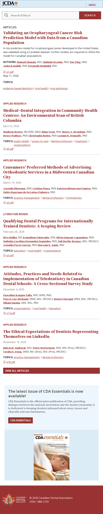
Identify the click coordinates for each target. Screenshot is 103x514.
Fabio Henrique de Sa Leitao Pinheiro (26, 192)
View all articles (17, 370)
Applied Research (14, 103)
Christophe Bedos (39, 135)
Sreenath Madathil (39, 66)
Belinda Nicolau (52, 62)
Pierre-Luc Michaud (15, 299)
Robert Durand (63, 299)
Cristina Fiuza (41, 188)
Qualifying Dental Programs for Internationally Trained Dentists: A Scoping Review (48, 223)
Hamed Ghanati (26, 62)
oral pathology (59, 88)
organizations (22, 145)
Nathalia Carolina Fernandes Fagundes (27, 241)
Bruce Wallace (12, 135)
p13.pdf (10, 313)
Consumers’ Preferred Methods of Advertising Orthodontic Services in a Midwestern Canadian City (48, 172)
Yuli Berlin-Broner (69, 241)
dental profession (61, 141)
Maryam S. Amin (48, 245)
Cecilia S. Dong (12, 351)
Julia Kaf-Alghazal (14, 348)
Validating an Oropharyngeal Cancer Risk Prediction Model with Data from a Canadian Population (45, 37)
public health (21, 141)
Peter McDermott (44, 348)
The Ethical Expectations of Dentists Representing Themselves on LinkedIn (51, 334)
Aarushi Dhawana (14, 188)
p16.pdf (10, 362)
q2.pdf (10, 202)
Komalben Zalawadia (36, 237)
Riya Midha (10, 237)
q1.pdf (10, 72)
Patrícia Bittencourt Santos (74, 188)
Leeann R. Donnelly (69, 135)
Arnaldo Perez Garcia (16, 245)
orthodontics (74, 198)
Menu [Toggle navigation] (92, 5)
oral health (41, 88)
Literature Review (15, 214)
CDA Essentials (20, 420)
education (20, 250)
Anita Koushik (12, 66)
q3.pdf (10, 255)
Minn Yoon (48, 131)
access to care (40, 141)
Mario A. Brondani (73, 131)
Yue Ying (75, 62)
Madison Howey (13, 131)
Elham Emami (11, 302)
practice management (27, 198)
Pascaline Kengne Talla (17, 295)
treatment (81, 141)
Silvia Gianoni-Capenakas (72, 237)
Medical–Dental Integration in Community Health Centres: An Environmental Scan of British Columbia (50, 115)
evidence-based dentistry (18, 88)
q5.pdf (10, 149)
